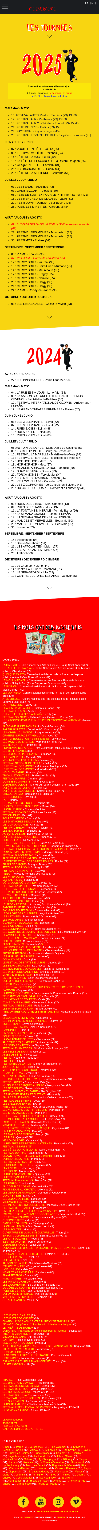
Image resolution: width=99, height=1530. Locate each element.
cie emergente (42, 8)
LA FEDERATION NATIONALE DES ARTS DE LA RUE (57, 1512)
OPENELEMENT (27, 1517)
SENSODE (61, 1517)
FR (86, 3)
